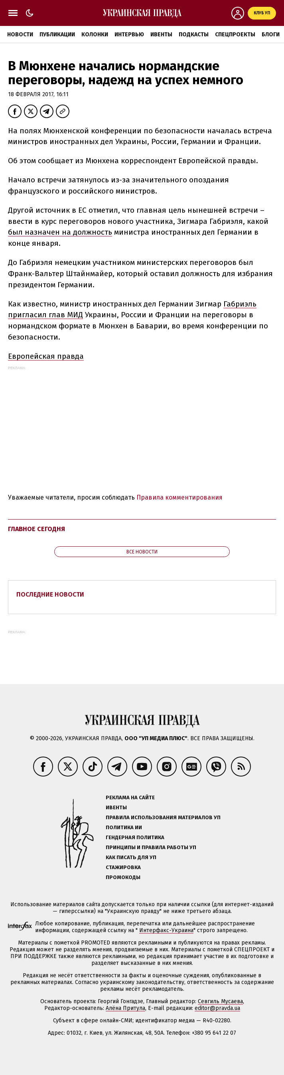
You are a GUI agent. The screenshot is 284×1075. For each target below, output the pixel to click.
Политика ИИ (124, 827)
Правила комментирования (179, 497)
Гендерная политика (135, 837)
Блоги (271, 34)
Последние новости (50, 594)
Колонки (94, 34)
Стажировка (123, 867)
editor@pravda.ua (217, 1008)
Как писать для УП (131, 857)
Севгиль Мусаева (220, 1001)
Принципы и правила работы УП (151, 847)
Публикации (57, 34)
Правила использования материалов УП (163, 817)
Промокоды (123, 877)
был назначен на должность (60, 232)
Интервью (129, 34)
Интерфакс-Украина (166, 930)
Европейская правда (46, 356)
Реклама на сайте (130, 797)
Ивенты (161, 34)
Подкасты (194, 34)
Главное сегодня (36, 529)
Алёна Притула (125, 1008)
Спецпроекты (235, 34)
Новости (20, 34)
